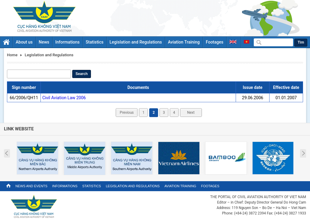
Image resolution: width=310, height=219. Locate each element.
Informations (67, 42)
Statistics (95, 42)
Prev (6, 153)
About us (24, 42)
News (44, 42)
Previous (127, 112)
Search (82, 74)
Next (191, 112)
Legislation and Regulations (135, 42)
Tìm (301, 42)
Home (12, 55)
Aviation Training (184, 42)
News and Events (31, 186)
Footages (214, 42)
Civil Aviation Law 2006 (64, 97)
